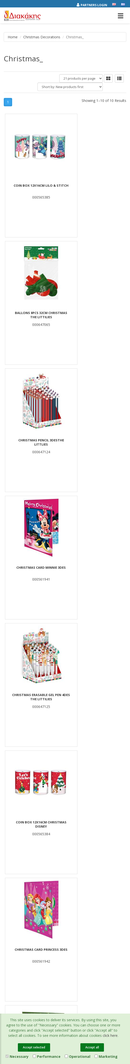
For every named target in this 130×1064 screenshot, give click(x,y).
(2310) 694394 (84, 919)
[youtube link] (29, 958)
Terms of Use (14, 905)
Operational (77, 1056)
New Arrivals (78, 835)
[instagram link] (19, 958)
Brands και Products (19, 828)
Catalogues (12, 899)
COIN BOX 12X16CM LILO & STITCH (34, 185)
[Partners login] (94, 4)
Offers (73, 822)
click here (110, 1035)
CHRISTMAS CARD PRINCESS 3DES (34, 568)
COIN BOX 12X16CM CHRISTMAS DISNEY (95, 442)
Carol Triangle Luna (34, 695)
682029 (108, 908)
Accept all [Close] (92, 1047)
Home (13, 37)
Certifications (14, 911)
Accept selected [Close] (34, 1047)
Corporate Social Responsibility (27, 841)
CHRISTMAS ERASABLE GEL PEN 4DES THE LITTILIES (34, 442)
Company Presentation (21, 822)
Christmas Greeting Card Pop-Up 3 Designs (95, 697)
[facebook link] (8, 958)
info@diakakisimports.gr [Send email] (92, 924)
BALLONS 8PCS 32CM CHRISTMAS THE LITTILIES (95, 187)
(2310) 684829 (86, 908)
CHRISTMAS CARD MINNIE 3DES (95, 313)
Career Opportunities (20, 847)
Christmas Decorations (41, 37)
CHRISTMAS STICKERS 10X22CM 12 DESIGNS (96, 570)
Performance (47, 1056)
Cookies (10, 918)
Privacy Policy (14, 892)
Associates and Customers (24, 835)
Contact (9, 860)
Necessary (17, 1056)
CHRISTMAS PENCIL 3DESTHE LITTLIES (34, 315)
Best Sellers (78, 828)
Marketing (106, 1056)
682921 (75, 913)
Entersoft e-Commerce (100, 976)
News (8, 854)
